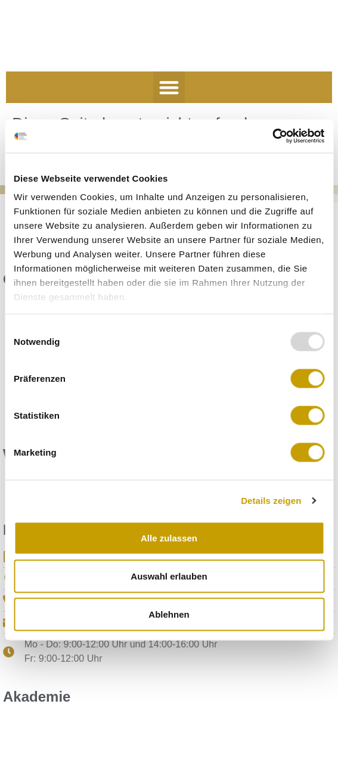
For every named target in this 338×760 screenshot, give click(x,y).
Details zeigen (271, 501)
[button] (169, 87)
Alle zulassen (169, 537)
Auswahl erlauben (169, 576)
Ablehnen (168, 614)
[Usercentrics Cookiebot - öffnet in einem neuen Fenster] (272, 136)
